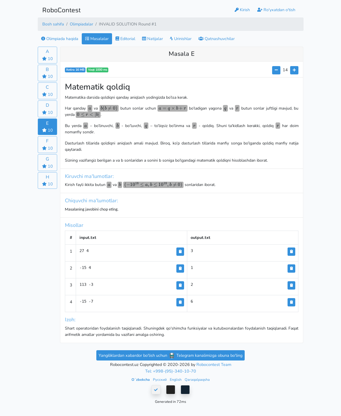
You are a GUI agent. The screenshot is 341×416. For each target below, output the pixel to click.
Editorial (125, 38)
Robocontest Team (213, 364)
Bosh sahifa (53, 24)
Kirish (242, 10)
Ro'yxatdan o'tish (276, 10)
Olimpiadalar (81, 24)
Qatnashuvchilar (216, 38)
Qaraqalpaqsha (197, 379)
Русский (160, 379)
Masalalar (97, 38)
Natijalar (152, 38)
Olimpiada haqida (59, 38)
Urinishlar (181, 38)
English (176, 379)
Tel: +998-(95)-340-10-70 (170, 371)
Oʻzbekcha (141, 379)
